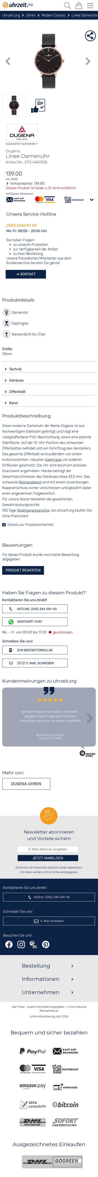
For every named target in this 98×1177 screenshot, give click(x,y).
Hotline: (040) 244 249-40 (32, 609)
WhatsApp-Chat (25, 622)
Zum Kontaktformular (30, 650)
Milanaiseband (30, 482)
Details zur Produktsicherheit (30, 525)
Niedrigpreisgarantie (33, 510)
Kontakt (27, 274)
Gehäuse (16, 380)
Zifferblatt (17, 392)
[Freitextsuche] (67, 6)
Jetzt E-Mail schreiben (31, 663)
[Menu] (90, 6)
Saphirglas (53, 460)
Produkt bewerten (23, 570)
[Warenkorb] (78, 6)
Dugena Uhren (26, 783)
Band (14, 403)
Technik (15, 369)
